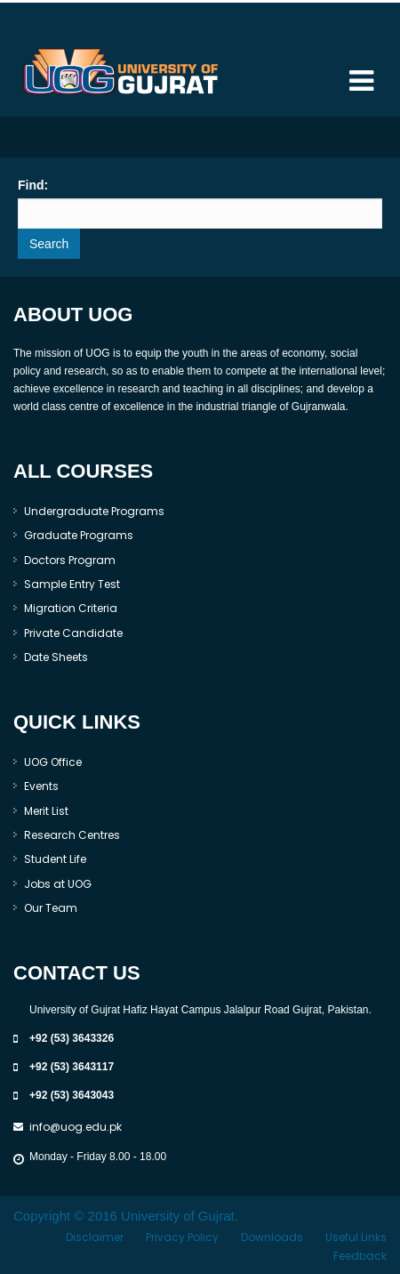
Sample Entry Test (72, 584)
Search (48, 244)
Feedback (360, 1255)
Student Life (55, 859)
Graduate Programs (78, 535)
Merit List (46, 810)
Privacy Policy (182, 1237)
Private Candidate (73, 633)
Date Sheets (56, 657)
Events (41, 786)
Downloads (272, 1237)
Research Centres (72, 835)
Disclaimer (95, 1237)
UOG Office (53, 762)
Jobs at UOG (58, 883)
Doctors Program (70, 560)
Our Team (50, 907)
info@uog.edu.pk (75, 1126)
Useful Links (356, 1237)
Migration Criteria (70, 608)
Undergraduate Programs (94, 511)
